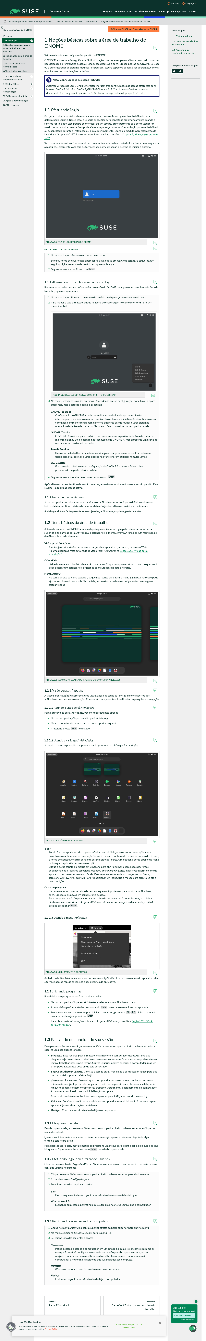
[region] (89, 1326)
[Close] (160, 1323)
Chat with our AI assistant (184, 1315)
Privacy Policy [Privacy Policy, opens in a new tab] (51, 1329)
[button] (11, 1326)
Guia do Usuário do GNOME (69, 21)
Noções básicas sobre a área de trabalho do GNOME (125, 21)
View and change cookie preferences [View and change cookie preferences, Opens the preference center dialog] (129, 1326)
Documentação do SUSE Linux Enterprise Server (29, 21)
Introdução (91, 21)
